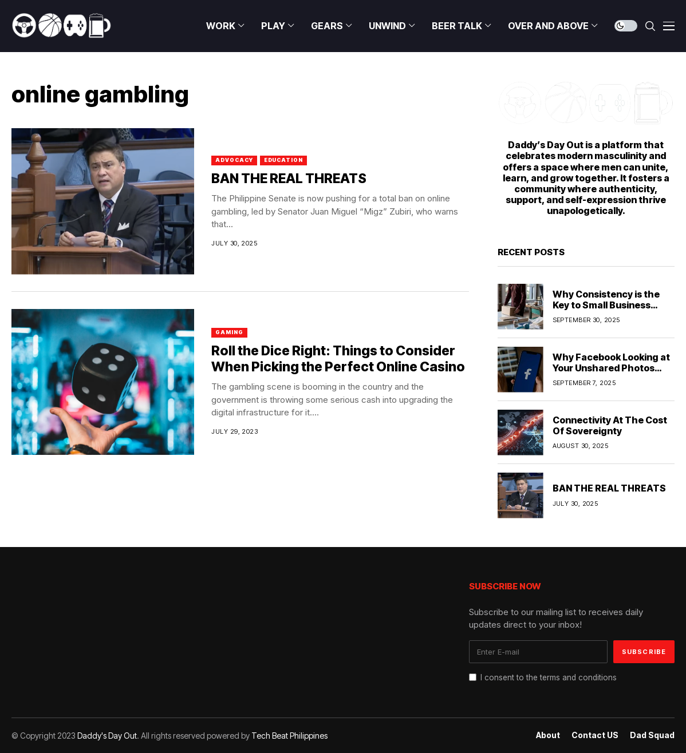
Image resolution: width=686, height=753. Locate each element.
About (548, 735)
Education (283, 160)
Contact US (594, 735)
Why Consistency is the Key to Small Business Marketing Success (606, 305)
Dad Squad (652, 735)
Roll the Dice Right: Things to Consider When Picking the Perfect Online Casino (338, 359)
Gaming (229, 332)
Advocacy (234, 160)
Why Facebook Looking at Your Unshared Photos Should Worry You (611, 368)
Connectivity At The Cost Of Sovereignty (610, 425)
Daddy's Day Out (107, 735)
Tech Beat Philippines (289, 735)
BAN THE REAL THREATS (288, 179)
